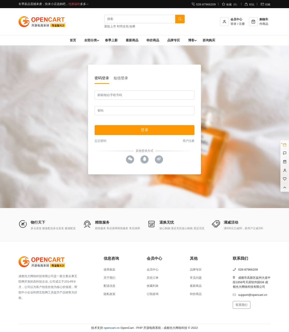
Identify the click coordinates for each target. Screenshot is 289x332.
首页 (73, 40)
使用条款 (109, 269)
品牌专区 (173, 40)
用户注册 (188, 141)
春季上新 (111, 40)
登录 (144, 130)
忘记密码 (100, 141)
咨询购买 (209, 40)
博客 (191, 40)
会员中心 (152, 269)
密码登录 (102, 78)
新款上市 (110, 26)
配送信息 (109, 286)
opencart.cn (112, 328)
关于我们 (109, 277)
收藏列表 (152, 286)
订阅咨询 (152, 294)
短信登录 (121, 78)
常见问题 (196, 277)
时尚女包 (123, 26)
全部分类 (90, 40)
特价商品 (153, 40)
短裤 (132, 26)
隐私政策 (109, 294)
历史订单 (152, 277)
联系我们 (241, 304)
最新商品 (132, 40)
